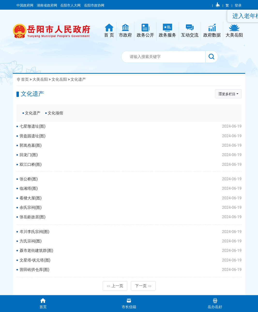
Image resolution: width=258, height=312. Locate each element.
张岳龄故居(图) (131, 217)
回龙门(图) (131, 155)
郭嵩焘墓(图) (131, 145)
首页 (25, 79)
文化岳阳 (59, 79)
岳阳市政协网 (94, 5)
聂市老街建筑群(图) (131, 251)
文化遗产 (78, 79)
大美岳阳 (40, 79)
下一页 (143, 285)
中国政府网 (25, 5)
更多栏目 (226, 94)
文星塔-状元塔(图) (131, 260)
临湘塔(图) (131, 188)
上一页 (115, 285)
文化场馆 (55, 113)
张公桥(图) (131, 179)
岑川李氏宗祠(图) (131, 232)
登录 (238, 5)
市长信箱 (129, 303)
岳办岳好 (215, 303)
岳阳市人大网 (70, 5)
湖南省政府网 (47, 5)
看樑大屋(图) (131, 198)
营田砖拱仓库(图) (131, 270)
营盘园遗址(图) (131, 136)
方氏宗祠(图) (131, 241)
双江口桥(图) (131, 164)
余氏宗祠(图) (131, 207)
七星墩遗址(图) (131, 126)
